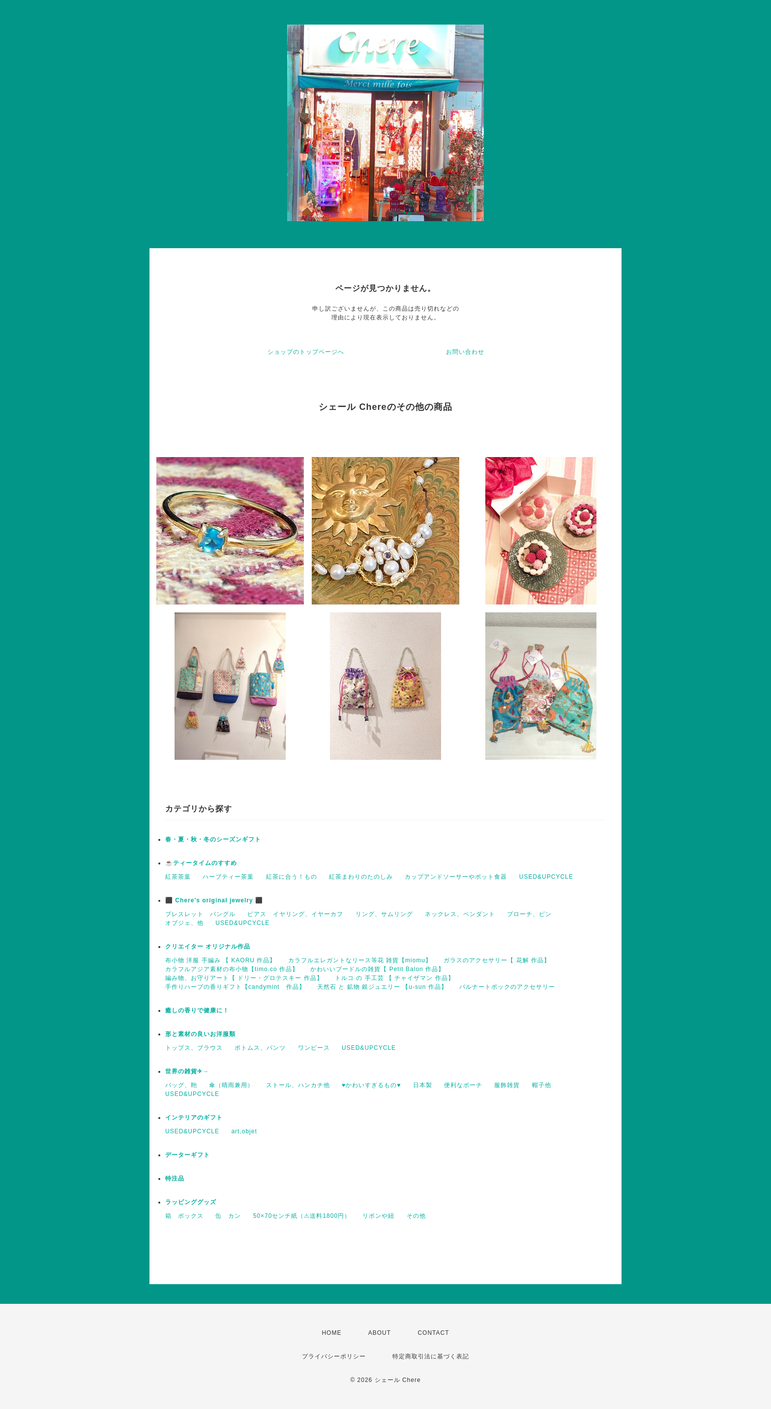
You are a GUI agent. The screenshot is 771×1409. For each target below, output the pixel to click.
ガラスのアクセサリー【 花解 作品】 (497, 960)
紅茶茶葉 (178, 876)
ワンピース (314, 1047)
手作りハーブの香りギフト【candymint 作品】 (235, 986)
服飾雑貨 (507, 1085)
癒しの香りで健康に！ (197, 1010)
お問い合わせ (465, 351)
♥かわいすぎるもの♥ (371, 1085)
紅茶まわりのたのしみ (361, 876)
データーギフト (187, 1154)
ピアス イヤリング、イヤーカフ (295, 914)
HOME (331, 1332)
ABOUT (379, 1332)
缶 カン (228, 1215)
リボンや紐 (378, 1215)
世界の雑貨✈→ (187, 1071)
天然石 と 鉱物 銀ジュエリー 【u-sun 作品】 (382, 986)
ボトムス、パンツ (260, 1047)
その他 (416, 1215)
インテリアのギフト (194, 1117)
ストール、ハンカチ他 (298, 1085)
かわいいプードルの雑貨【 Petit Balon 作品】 (377, 969)
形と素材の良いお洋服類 (200, 1034)
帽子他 (541, 1085)
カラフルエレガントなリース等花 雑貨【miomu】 (360, 960)
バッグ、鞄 (181, 1085)
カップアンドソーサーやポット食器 (456, 876)
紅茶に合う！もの (291, 876)
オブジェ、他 (184, 923)
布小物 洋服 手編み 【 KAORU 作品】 (220, 960)
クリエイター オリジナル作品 (207, 946)
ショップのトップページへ (305, 351)
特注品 (174, 1178)
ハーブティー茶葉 (228, 876)
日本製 (422, 1085)
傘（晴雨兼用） (231, 1085)
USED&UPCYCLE (546, 876)
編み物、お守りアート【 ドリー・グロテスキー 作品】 (244, 978)
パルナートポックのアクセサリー (507, 986)
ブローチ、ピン (529, 914)
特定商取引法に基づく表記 (430, 1356)
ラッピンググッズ (190, 1202)
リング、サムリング (384, 914)
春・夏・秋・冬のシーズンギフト (213, 839)
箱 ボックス (184, 1215)
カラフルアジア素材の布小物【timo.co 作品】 (231, 969)
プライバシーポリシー (334, 1356)
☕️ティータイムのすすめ (201, 863)
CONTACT (433, 1332)
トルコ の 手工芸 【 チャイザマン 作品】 (394, 978)
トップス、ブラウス (194, 1047)
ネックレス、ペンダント (460, 914)
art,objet (244, 1131)
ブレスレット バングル (200, 914)
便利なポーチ (463, 1085)
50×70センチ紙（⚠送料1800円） (302, 1215)
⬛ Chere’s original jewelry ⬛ (214, 900)
